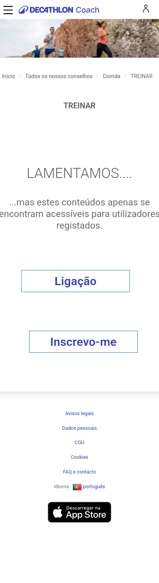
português (89, 486)
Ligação (76, 281)
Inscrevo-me (83, 342)
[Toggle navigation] (7, 9)
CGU (80, 442)
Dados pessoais (79, 428)
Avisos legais (79, 413)
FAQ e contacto (79, 472)
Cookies (79, 457)
